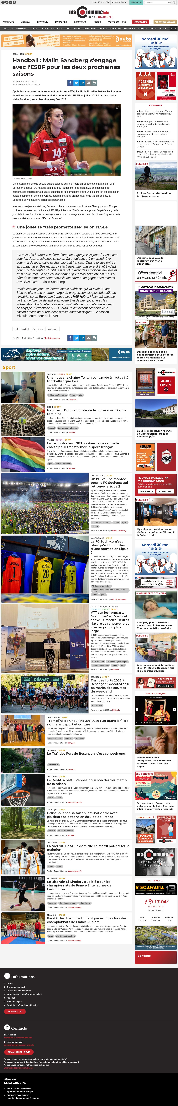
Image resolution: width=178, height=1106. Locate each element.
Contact (10, 983)
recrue (41, 329)
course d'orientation (65, 831)
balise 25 (51, 831)
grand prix (68, 738)
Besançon (18, 54)
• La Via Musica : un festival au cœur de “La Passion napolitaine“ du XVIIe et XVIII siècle (155, 154)
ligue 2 (124, 523)
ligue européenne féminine (68, 428)
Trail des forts (97, 705)
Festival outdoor (98, 662)
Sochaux (51, 374)
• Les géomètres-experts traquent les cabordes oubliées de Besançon (153, 124)
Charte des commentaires (19, 991)
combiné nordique (55, 738)
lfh (34, 329)
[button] (169, 2)
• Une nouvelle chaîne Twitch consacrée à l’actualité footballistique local (155, 114)
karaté (50, 936)
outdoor (115, 665)
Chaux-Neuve (53, 717)
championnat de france (67, 903)
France (50, 440)
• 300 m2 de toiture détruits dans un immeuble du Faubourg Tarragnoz (154, 134)
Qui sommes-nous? (16, 987)
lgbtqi (50, 464)
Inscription (146, 491)
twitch (81, 395)
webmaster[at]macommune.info (19, 1068)
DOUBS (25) (52, 810)
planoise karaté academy (65, 936)
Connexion (165, 491)
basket (50, 798)
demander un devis (19, 1052)
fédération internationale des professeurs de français (108, 590)
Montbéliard (97, 476)
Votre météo (156, 880)
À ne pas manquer (155, 693)
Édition (93, 17)
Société (60, 440)
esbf (16, 329)
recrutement (53, 329)
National (95, 526)
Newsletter (15, 1011)
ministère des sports (63, 464)
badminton (52, 903)
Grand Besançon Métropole (105, 607)
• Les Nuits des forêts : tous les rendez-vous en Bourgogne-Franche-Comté (155, 144)
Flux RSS (11, 998)
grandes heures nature (100, 665)
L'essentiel (155, 105)
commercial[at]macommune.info (19, 1045)
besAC (59, 798)
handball (25, 329)
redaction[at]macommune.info (18, 1038)
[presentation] (111, 173)
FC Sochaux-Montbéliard (57, 395)
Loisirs (61, 374)
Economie (96, 609)
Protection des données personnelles (24, 994)
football (73, 395)
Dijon (50, 407)
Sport (28, 54)
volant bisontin (85, 903)
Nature (106, 609)
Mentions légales (15, 1001)
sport (123, 665)
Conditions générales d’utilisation (22, 1005)
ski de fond (80, 738)
